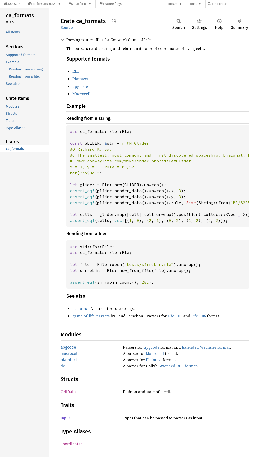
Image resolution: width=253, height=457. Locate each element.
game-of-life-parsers (91, 316)
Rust (193, 4)
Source (67, 27)
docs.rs (172, 4)
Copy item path (114, 21)
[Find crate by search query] (232, 4)
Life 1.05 (175, 316)
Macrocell (81, 93)
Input (65, 418)
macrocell (70, 353)
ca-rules (79, 308)
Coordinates (71, 444)
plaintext (69, 359)
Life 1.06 (198, 316)
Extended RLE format (177, 365)
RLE (76, 71)
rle (63, 366)
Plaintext (80, 78)
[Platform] (80, 4)
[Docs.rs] (12, 4)
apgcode (80, 86)
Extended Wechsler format (206, 347)
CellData (68, 391)
